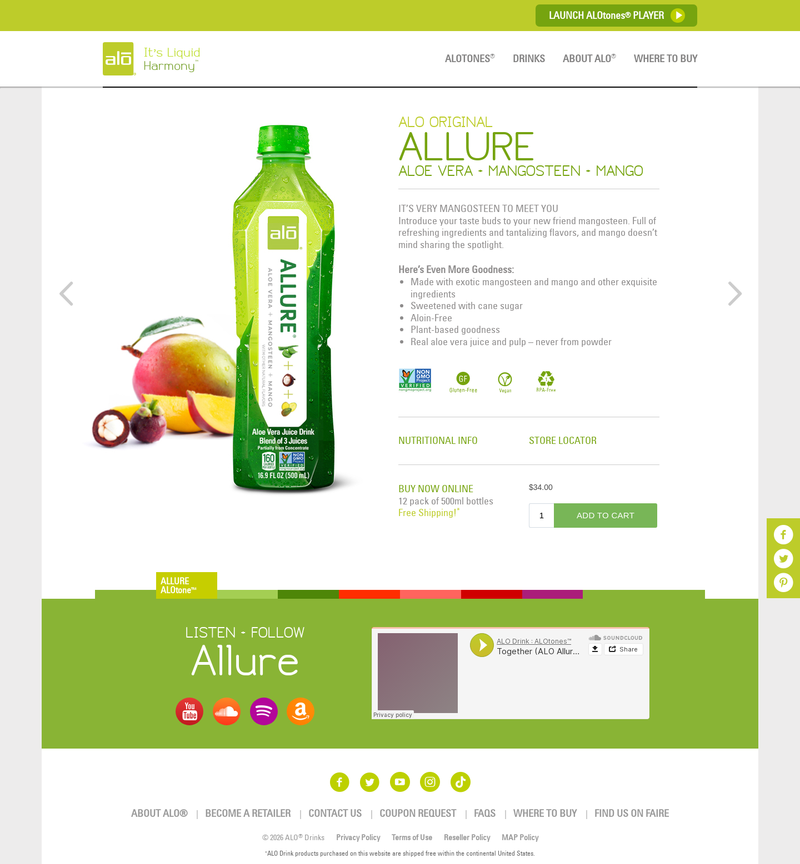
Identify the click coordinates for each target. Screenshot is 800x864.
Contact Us (335, 813)
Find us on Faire (631, 813)
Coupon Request (417, 813)
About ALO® (159, 813)
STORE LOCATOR (563, 440)
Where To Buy (665, 58)
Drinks (529, 58)
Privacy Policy (358, 837)
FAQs (485, 813)
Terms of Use (412, 837)
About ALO (589, 58)
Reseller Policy (467, 837)
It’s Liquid (195, 59)
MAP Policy (520, 837)
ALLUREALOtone (178, 585)
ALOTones (470, 58)
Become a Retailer (248, 813)
